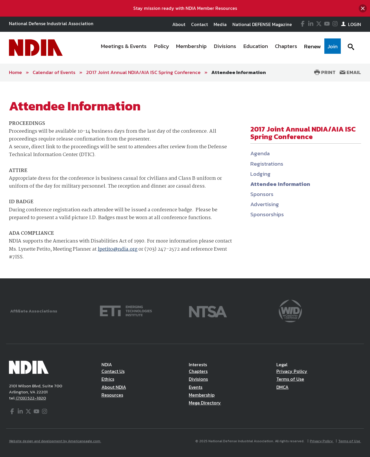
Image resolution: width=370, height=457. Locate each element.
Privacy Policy (291, 371)
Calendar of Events (54, 72)
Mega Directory (205, 402)
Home (15, 72)
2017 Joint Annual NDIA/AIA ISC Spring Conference (143, 72)
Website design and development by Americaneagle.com (55, 441)
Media (220, 24)
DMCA (282, 387)
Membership (201, 394)
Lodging (260, 174)
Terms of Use (290, 378)
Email (350, 72)
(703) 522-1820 (30, 398)
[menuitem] (124, 48)
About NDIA (113, 387)
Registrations (266, 164)
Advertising (264, 204)
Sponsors (261, 194)
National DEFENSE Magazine (262, 24)
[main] (185, 180)
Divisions (198, 378)
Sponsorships (267, 214)
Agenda (260, 153)
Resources (112, 394)
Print (325, 72)
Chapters (198, 371)
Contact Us (113, 371)
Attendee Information (238, 72)
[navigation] (219, 48)
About (178, 24)
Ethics (107, 378)
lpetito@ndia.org (117, 249)
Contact (199, 24)
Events (195, 387)
